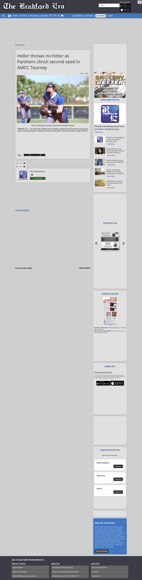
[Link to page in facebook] (17, 163)
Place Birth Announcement (62, 567)
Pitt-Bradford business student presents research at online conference (115, 151)
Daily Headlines (103, 463)
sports (42, 155)
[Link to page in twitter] (20, 163)
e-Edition (95, 572)
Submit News (18, 567)
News (15, 16)
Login (110, 16)
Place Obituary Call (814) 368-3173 (65, 576)
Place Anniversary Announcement (65, 572)
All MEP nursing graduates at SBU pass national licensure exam (115, 139)
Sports (23, 16)
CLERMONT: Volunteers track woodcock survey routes (114, 183)
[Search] (109, 5)
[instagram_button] (54, 16)
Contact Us (96, 576)
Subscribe (100, 16)
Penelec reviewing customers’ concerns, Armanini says (109, 128)
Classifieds (77, 16)
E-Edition (88, 16)
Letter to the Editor (20, 572)
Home (17, 45)
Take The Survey (101, 551)
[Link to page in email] (24, 163)
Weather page (92, 8)
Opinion (44, 16)
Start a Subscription (99, 567)
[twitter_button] (58, 16)
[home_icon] (9, 15)
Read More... (99, 132)
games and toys (35, 155)
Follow (39, 178)
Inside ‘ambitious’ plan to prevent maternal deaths (115, 161)
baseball (27, 155)
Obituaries (34, 16)
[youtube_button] (62, 16)
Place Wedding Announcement (25, 576)
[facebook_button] (51, 16)
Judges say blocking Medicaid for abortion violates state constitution (115, 172)
